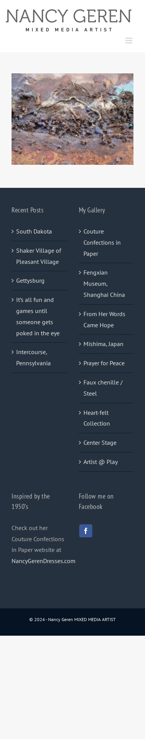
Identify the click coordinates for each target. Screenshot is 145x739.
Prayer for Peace (104, 363)
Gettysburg (30, 280)
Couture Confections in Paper (102, 242)
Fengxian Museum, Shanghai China (104, 283)
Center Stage (100, 442)
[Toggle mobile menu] (129, 40)
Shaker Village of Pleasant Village (38, 256)
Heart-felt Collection (96, 418)
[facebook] (85, 530)
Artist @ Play (100, 462)
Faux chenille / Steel (103, 387)
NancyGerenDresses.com (43, 561)
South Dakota (34, 231)
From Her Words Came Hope (104, 319)
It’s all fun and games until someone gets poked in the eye (38, 316)
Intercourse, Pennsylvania (33, 357)
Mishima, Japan (103, 344)
